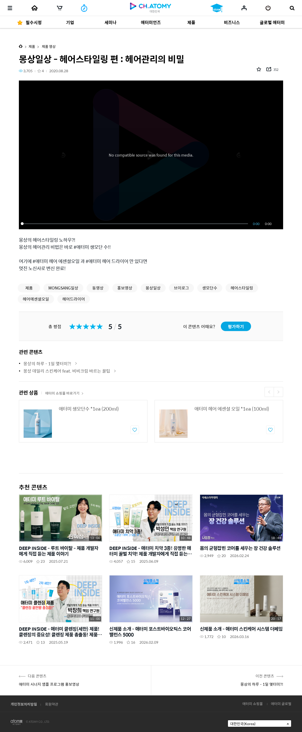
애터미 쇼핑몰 (252, 703)
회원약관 (51, 704)
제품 (32, 46)
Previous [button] (269, 392)
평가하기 (236, 326)
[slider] (135, 223)
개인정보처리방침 (24, 704)
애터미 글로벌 (281, 703)
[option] (83, 421)
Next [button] (278, 392)
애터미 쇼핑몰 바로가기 (64, 393)
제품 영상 (48, 46)
